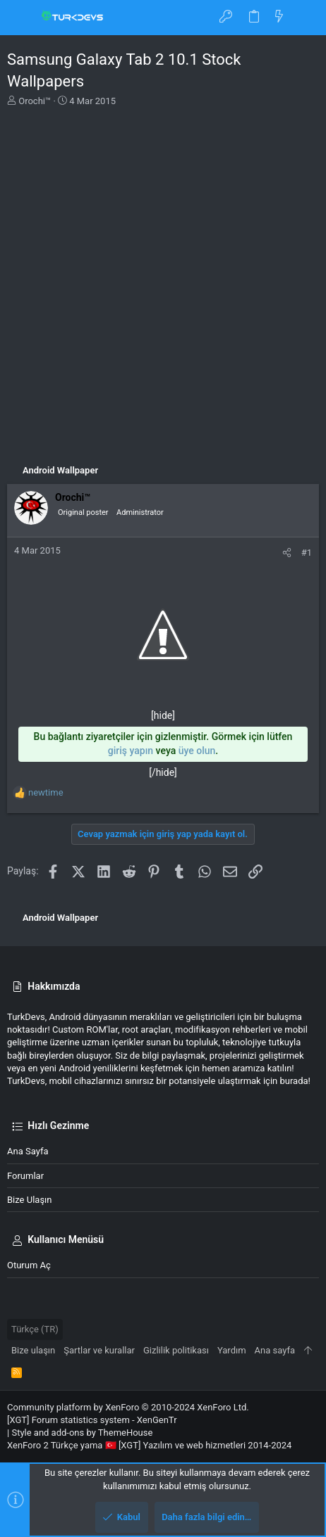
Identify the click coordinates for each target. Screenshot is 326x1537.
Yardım (231, 1350)
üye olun (197, 750)
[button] (21, 17)
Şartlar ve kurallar (99, 1350)
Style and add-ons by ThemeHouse (81, 1432)
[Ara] (305, 17)
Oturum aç (29, 1265)
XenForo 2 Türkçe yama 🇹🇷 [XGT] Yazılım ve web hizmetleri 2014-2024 (149, 1445)
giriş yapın (130, 750)
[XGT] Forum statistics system (92, 1420)
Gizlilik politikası (176, 1350)
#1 (306, 552)
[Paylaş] (286, 552)
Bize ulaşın (29, 1199)
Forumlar (25, 1176)
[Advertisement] (163, 280)
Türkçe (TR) (35, 1329)
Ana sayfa (27, 1151)
